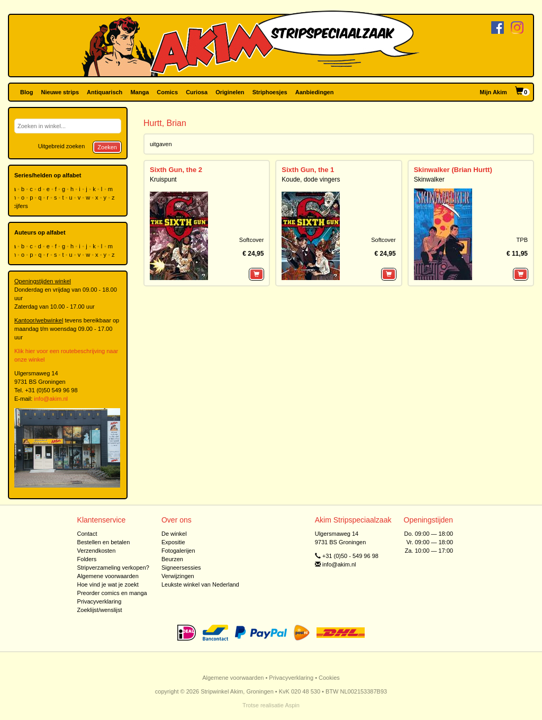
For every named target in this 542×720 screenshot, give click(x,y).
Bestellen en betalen (103, 542)
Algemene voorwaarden (108, 576)
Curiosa (196, 92)
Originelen (229, 92)
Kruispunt (163, 179)
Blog (26, 92)
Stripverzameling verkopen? (113, 567)
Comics (167, 92)
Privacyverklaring (99, 601)
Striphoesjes (269, 92)
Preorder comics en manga (112, 593)
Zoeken (107, 147)
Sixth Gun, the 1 (308, 170)
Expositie (173, 542)
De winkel (174, 533)
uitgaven (161, 144)
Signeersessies (181, 567)
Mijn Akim (493, 92)
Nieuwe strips (60, 92)
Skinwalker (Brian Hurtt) (453, 170)
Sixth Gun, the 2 (176, 170)
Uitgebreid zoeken (61, 146)
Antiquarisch (104, 92)
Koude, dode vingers (311, 179)
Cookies (329, 677)
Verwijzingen (177, 576)
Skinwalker (429, 179)
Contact (87, 533)
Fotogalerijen (178, 550)
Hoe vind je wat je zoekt (108, 584)
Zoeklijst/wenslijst (99, 610)
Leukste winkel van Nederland (200, 584)
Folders (87, 559)
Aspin (292, 705)
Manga (139, 92)
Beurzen (172, 559)
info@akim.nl (51, 398)
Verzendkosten (96, 550)
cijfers (21, 206)
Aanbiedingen (314, 92)
